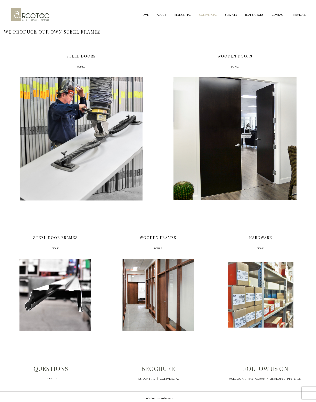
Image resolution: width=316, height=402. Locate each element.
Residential (183, 14)
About (161, 14)
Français (299, 14)
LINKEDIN (276, 378)
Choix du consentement (158, 398)
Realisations (254, 14)
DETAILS (81, 66)
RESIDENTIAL (146, 378)
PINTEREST (295, 378)
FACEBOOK (236, 378)
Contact (278, 14)
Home (145, 14)
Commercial (208, 14)
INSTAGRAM (257, 378)
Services (231, 14)
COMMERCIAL (169, 378)
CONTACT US (51, 378)
